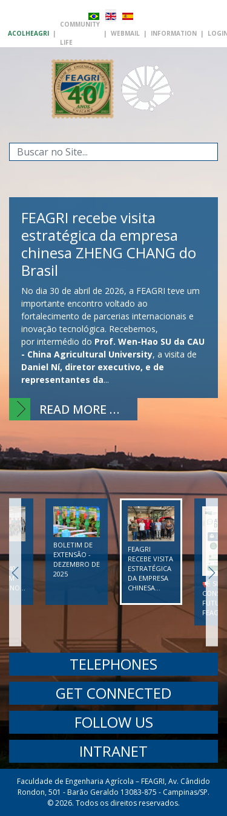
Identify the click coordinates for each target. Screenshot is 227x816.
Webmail (125, 33)
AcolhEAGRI (28, 33)
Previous (15, 572)
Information (174, 33)
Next (212, 572)
